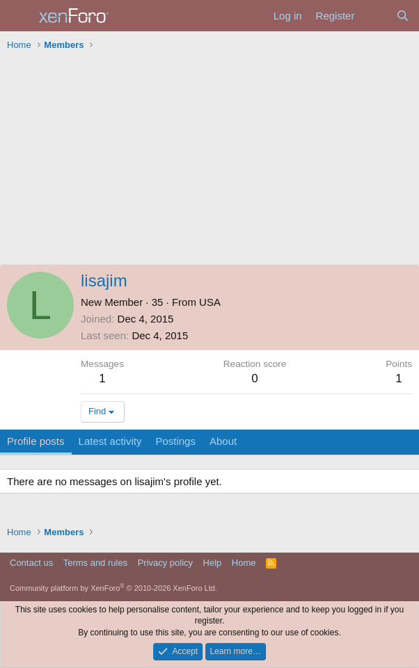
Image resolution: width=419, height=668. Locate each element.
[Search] (402, 15)
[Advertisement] (209, 160)
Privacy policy (165, 562)
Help (212, 562)
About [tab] (223, 441)
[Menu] (19, 16)
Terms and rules (95, 562)
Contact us (31, 562)
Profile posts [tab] (36, 441)
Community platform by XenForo (113, 588)
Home (244, 562)
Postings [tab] (175, 441)
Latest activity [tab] (110, 441)
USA (210, 302)
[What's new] (374, 15)
